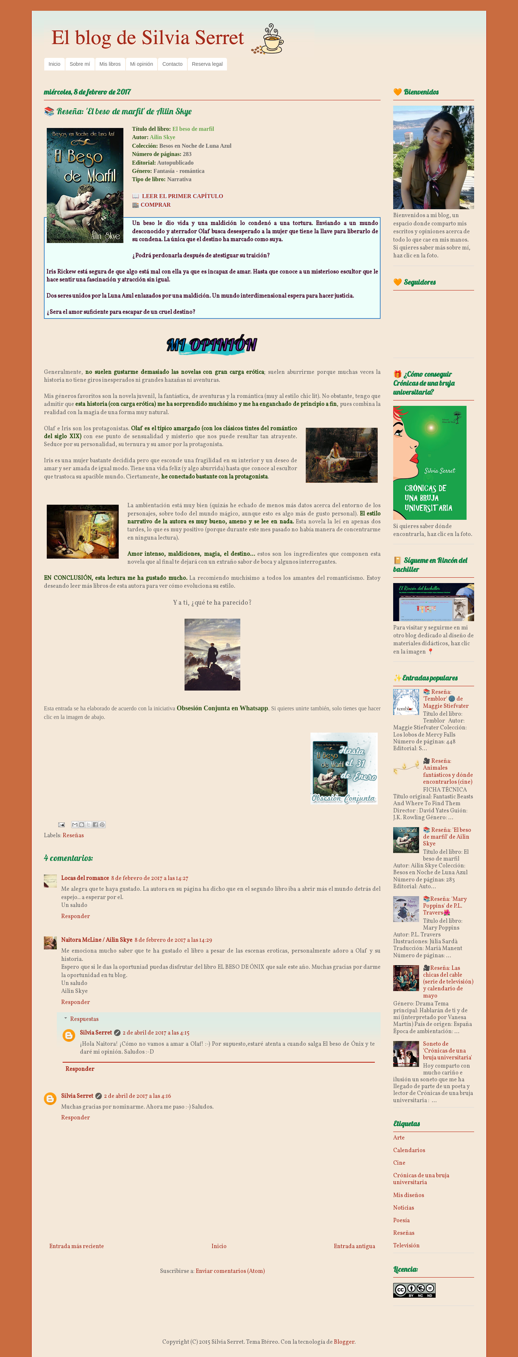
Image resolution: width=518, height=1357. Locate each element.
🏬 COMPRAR (151, 205)
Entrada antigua (354, 1247)
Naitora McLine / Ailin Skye (96, 940)
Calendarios (409, 1151)
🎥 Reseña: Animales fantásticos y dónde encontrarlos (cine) (448, 771)
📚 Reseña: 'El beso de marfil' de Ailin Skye (447, 837)
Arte (399, 1138)
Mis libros (110, 64)
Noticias (403, 1208)
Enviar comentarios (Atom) (230, 1271)
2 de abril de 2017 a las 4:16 (137, 1096)
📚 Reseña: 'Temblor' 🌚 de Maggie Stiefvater (446, 699)
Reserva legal (207, 64)
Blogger (344, 1342)
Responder (75, 917)
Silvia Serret (96, 1033)
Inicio (54, 64)
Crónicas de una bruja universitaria (421, 1179)
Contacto (172, 64)
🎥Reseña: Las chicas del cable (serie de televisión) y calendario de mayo (448, 982)
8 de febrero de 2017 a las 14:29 (173, 940)
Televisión (406, 1246)
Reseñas (73, 836)
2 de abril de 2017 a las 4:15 (156, 1033)
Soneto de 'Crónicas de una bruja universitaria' (447, 1051)
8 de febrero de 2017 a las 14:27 (149, 878)
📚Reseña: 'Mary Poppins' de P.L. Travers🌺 (445, 906)
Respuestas (84, 1019)
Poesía (401, 1221)
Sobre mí (80, 64)
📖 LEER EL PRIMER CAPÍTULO (177, 196)
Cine (399, 1163)
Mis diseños (408, 1196)
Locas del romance (85, 878)
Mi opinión (141, 64)
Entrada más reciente (76, 1247)
